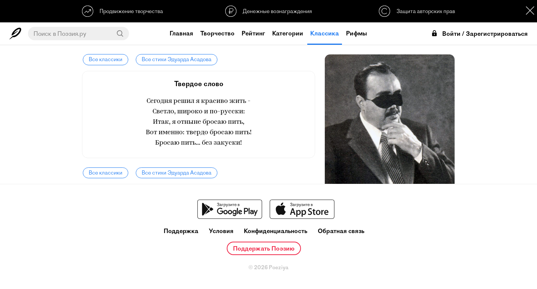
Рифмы (356, 33)
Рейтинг (253, 33)
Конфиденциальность (275, 231)
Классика (324, 33)
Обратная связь (341, 231)
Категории (287, 33)
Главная (181, 33)
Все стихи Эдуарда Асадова (175, 59)
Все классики (105, 59)
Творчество (217, 33)
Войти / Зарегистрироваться (479, 33)
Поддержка (181, 231)
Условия (221, 231)
